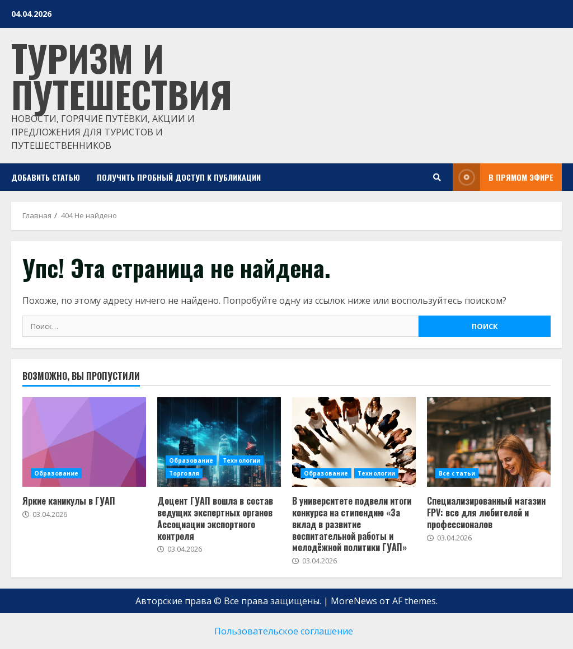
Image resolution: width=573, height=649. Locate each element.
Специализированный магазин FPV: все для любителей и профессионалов (486, 512)
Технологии (241, 460)
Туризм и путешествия (121, 75)
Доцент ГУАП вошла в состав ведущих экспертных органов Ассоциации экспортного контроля (215, 518)
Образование (56, 473)
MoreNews (354, 601)
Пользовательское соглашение (283, 631)
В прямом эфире (503, 177)
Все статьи (457, 473)
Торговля (184, 473)
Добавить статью (45, 177)
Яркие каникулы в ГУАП (68, 500)
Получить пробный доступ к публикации (179, 177)
